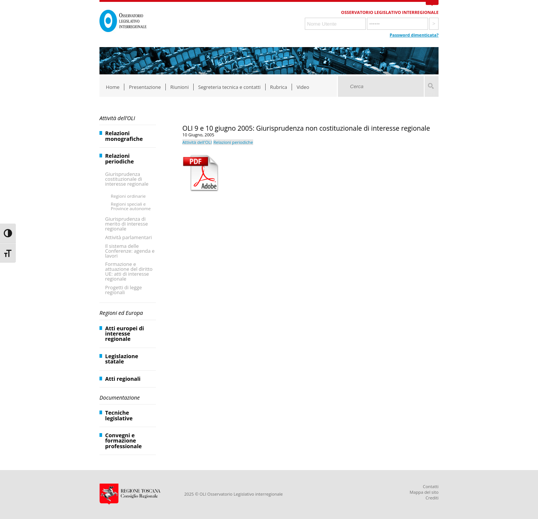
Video (303, 87)
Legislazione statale (121, 359)
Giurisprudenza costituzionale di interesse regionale (126, 179)
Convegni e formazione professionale (123, 441)
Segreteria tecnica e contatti (229, 87)
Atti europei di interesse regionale (124, 334)
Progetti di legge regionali (123, 290)
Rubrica (278, 87)
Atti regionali (123, 378)
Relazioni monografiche (124, 136)
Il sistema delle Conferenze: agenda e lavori (129, 251)
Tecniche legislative (119, 415)
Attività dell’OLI (117, 118)
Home (112, 87)
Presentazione (145, 87)
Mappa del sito (424, 492)
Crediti (432, 498)
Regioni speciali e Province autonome (131, 206)
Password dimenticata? (414, 35)
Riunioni (179, 87)
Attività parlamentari (128, 237)
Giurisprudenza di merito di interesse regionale (126, 223)
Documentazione (119, 397)
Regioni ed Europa (121, 312)
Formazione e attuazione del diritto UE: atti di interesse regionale (129, 271)
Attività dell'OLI (197, 142)
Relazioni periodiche (119, 158)
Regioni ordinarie (128, 196)
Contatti (431, 486)
